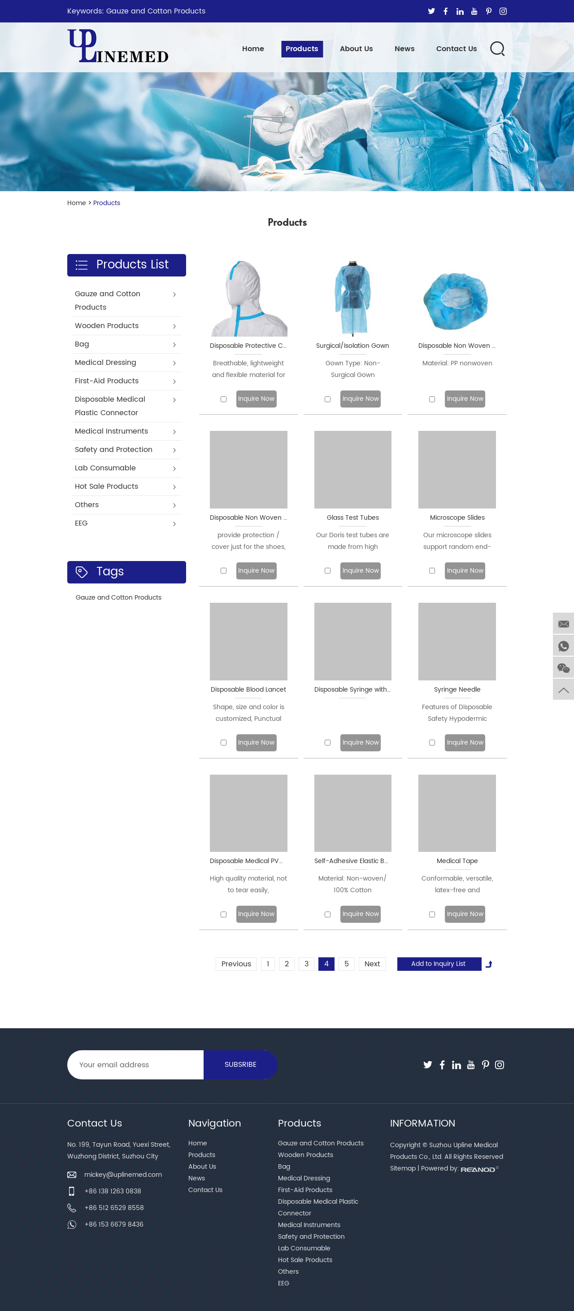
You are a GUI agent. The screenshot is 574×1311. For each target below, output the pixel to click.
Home (253, 49)
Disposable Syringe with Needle (353, 689)
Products (302, 49)
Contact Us (456, 49)
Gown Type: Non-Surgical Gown (353, 369)
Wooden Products (305, 1155)
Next (372, 964)
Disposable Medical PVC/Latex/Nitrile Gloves (248, 861)
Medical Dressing (304, 1178)
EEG (283, 1283)
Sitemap (403, 1168)
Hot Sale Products (305, 1260)
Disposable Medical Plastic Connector (318, 1208)
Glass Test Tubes (353, 518)
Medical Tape (457, 861)
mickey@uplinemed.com (123, 1175)
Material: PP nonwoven (457, 363)
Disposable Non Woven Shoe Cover (248, 518)
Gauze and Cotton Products (155, 11)
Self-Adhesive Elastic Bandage (353, 861)
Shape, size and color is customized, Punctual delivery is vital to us (248, 713)
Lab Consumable (304, 1248)
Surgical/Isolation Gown (352, 346)
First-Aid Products (305, 1190)
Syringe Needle (457, 689)
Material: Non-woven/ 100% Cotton (352, 884)
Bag (284, 1167)
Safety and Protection (311, 1237)
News (405, 49)
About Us (356, 49)
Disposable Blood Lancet (248, 689)
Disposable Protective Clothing (248, 346)
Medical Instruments (309, 1225)
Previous (236, 964)
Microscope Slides (457, 518)
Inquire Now (256, 399)
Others (288, 1272)
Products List (122, 265)
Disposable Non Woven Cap (457, 346)
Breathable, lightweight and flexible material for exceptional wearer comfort (248, 369)
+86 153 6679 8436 (114, 1224)
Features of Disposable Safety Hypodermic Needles (457, 713)
